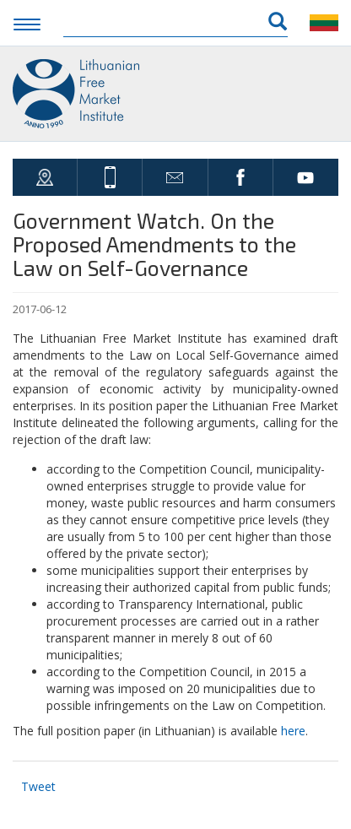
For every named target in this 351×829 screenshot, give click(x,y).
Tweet (38, 786)
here (293, 731)
